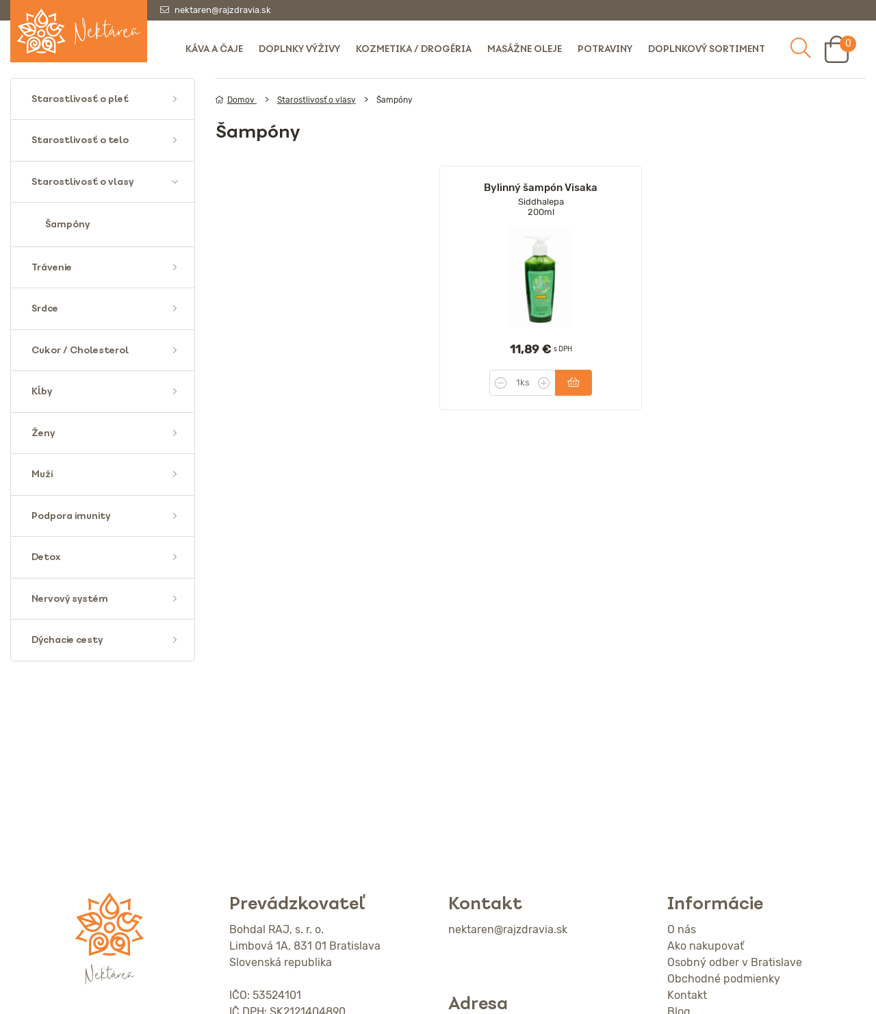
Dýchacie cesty (67, 640)
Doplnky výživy (299, 49)
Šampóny (67, 224)
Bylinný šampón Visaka (540, 187)
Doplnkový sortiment (706, 49)
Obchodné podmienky (723, 978)
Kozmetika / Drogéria (414, 49)
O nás (681, 929)
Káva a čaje (214, 49)
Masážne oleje (524, 49)
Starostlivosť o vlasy (82, 182)
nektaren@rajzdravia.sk (223, 10)
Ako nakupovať (705, 945)
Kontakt (687, 995)
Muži (42, 474)
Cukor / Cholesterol (80, 350)
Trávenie (51, 267)
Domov (236, 100)
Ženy (43, 433)
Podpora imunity (70, 516)
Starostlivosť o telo (80, 140)
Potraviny (605, 49)
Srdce (44, 308)
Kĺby (41, 391)
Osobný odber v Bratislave (734, 962)
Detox (45, 557)
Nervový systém (69, 599)
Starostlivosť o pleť (80, 99)
